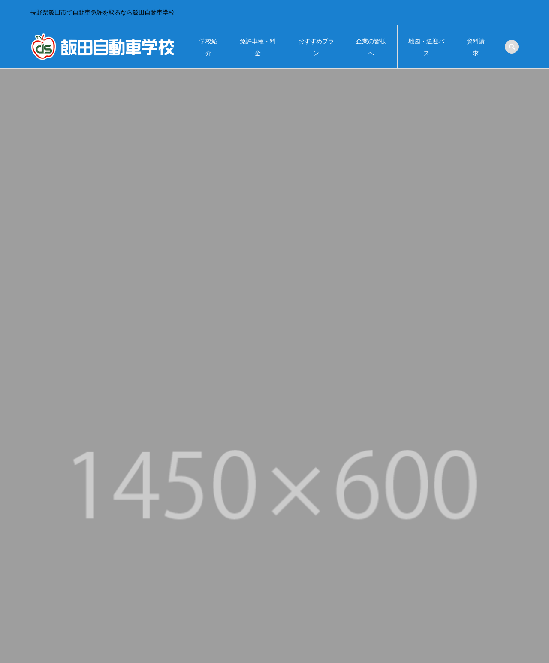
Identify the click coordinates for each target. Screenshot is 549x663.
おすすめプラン (316, 47)
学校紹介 (208, 47)
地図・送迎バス (426, 47)
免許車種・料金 (258, 47)
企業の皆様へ (371, 47)
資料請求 (476, 47)
